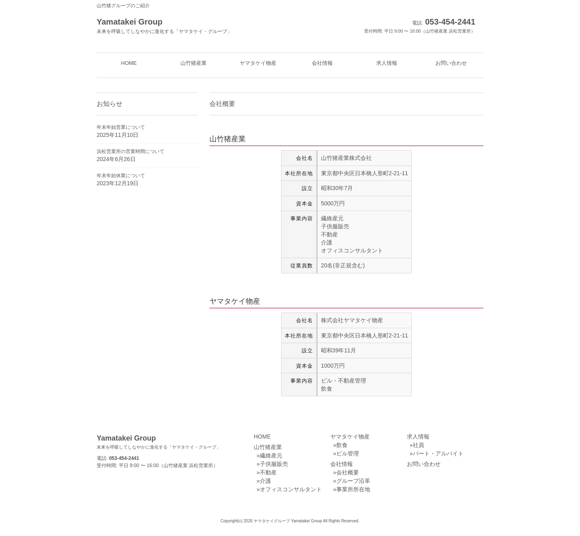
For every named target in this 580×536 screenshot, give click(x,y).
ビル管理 (347, 453)
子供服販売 (274, 464)
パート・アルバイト (438, 453)
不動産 (268, 472)
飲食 (342, 445)
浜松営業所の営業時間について (130, 151)
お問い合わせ (424, 464)
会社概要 (347, 472)
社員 (418, 445)
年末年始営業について (121, 127)
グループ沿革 (353, 481)
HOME (262, 436)
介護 (265, 481)
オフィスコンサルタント (291, 489)
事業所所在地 (353, 489)
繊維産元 (271, 455)
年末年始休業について (121, 175)
